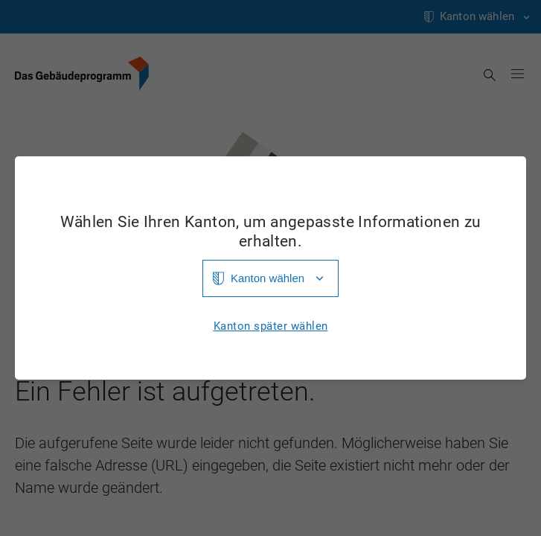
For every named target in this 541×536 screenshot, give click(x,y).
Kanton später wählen (271, 326)
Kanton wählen (267, 278)
